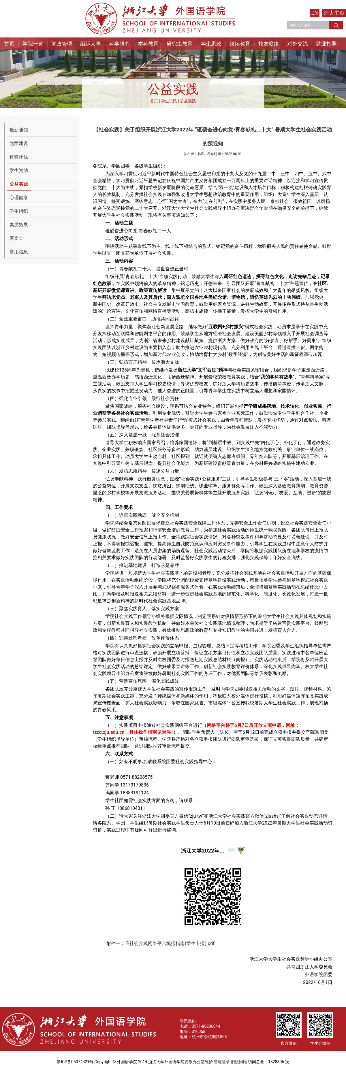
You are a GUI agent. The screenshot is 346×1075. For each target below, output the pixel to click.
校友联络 (268, 44)
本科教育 (148, 44)
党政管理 (61, 44)
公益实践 (188, 101)
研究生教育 (180, 44)
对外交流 (297, 44)
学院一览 (32, 44)
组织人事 (90, 44)
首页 (9, 44)
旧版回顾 (239, 1061)
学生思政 (211, 44)
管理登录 (222, 1061)
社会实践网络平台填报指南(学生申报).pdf (172, 943)
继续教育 (240, 44)
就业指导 (326, 44)
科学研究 (119, 44)
